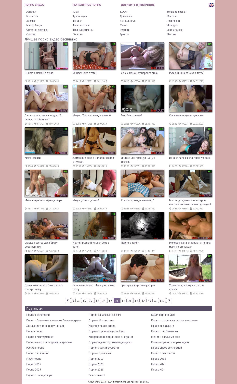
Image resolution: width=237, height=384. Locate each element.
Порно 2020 (96, 364)
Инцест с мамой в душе (39, 73)
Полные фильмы (83, 30)
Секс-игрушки (175, 30)
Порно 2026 (96, 369)
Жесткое (172, 16)
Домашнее (126, 16)
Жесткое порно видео (102, 326)
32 (90, 300)
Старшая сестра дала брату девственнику (41, 244)
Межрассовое (81, 25)
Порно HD (157, 369)
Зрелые (30, 21)
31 (84, 300)
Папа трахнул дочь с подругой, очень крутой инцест (43, 117)
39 (136, 300)
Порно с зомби (130, 242)
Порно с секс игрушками (104, 347)
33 (97, 300)
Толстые (78, 34)
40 (143, 300)
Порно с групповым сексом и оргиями (174, 320)
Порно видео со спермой (166, 347)
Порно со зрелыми (162, 326)
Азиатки (31, 11)
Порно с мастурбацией (40, 337)
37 (123, 300)
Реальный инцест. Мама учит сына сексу (93, 287)
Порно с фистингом (163, 353)
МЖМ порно (33, 358)
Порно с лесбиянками (164, 331)
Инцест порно (34, 331)
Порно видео (34, 5)
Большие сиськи (176, 11)
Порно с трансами (100, 353)
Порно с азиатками (38, 315)
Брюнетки (32, 16)
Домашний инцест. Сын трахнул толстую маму (44, 287)
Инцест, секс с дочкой (86, 200)
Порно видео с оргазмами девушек (110, 342)
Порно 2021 (158, 364)
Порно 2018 (158, 358)
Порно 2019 (33, 364)
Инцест (77, 21)
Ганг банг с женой (131, 115)
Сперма (31, 34)
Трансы (124, 34)
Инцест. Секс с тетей (85, 73)
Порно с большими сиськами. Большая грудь (53, 320)
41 (149, 300)
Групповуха (80, 16)
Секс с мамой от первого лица (139, 73)
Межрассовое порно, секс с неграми (111, 337)
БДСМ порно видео (163, 315)
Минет (124, 25)
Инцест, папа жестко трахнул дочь (190, 158)
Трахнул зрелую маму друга (138, 285)
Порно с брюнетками (101, 320)
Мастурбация (34, 25)
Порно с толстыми (37, 353)
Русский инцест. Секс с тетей (186, 73)
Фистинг (172, 34)
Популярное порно (87, 5)
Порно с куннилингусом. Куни (107, 331)
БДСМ (123, 11)
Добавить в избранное (138, 5)
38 (130, 300)
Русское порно (35, 347)
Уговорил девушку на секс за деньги (186, 287)
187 (162, 300)
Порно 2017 (96, 358)
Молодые (172, 25)
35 (110, 300)
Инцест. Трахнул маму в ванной (92, 115)
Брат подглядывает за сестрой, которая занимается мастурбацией (190, 202)
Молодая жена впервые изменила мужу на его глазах (190, 244)
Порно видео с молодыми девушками (49, 342)
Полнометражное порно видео (170, 342)
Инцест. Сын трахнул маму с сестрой (138, 160)
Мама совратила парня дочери (43, 200)
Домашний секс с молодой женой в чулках (93, 160)
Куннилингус (127, 21)
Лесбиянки (173, 21)
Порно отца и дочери (39, 375)
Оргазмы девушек (37, 30)
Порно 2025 (33, 369)
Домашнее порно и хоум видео (45, 326)
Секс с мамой (97, 375)
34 (103, 300)
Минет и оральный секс (165, 337)
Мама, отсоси (33, 158)
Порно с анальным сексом (105, 315)
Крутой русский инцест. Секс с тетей (91, 244)
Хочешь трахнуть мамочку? (137, 200)
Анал (76, 11)
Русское (124, 30)
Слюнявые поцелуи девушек (186, 115)
